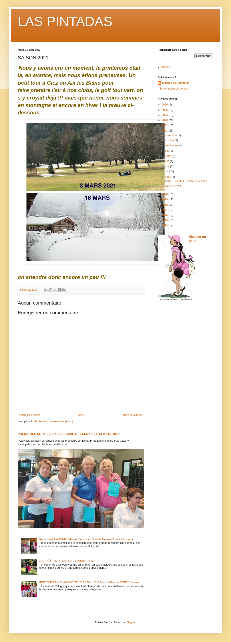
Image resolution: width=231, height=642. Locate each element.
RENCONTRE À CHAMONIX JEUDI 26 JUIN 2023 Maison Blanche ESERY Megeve (89, 582)
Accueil (81, 415)
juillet (168, 156)
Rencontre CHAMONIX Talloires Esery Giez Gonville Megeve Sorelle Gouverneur (87, 539)
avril (168, 171)
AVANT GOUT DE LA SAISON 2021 (185, 181)
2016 (165, 215)
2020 (165, 194)
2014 (165, 225)
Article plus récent (29, 415)
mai (167, 166)
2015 (165, 220)
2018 (165, 204)
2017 (165, 209)
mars (168, 176)
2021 (165, 130)
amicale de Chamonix (175, 82)
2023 (165, 120)
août (168, 150)
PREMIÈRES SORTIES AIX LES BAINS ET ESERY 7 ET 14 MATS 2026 (68, 434)
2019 (165, 199)
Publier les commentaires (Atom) (53, 421)
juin (167, 161)
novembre (171, 135)
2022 (165, 125)
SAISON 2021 (172, 186)
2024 (165, 115)
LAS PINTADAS (65, 21)
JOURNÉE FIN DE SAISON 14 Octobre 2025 (66, 560)
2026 (165, 104)
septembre (171, 145)
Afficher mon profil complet (173, 88)
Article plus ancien (132, 415)
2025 (165, 110)
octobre (170, 140)
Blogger (130, 622)
